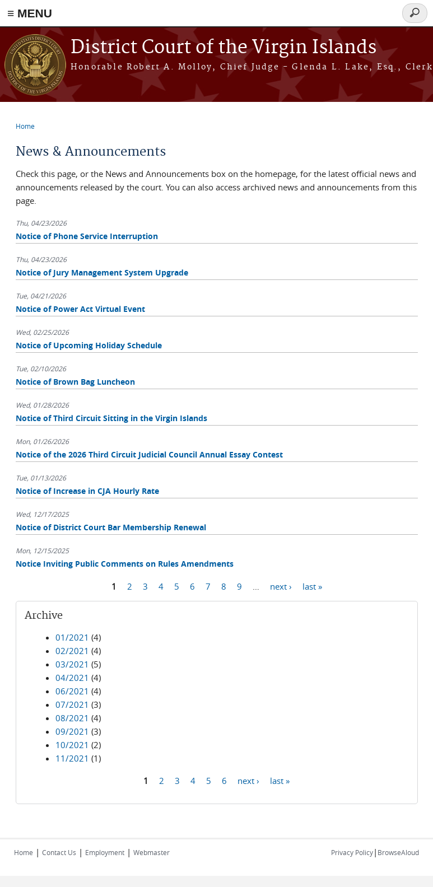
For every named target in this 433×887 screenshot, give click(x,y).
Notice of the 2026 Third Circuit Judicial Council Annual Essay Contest (149, 454)
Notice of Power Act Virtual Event (80, 309)
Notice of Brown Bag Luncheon (75, 381)
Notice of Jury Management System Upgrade (102, 272)
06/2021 (72, 691)
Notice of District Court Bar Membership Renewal (111, 527)
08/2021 (72, 717)
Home (25, 126)
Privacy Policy (352, 852)
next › (281, 585)
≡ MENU (29, 13)
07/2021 (72, 704)
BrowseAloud (398, 852)
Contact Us (59, 852)
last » (312, 585)
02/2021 (72, 650)
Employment (104, 852)
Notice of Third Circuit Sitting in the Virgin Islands (111, 418)
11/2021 (72, 758)
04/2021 (72, 677)
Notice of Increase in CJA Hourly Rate (87, 490)
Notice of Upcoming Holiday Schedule (89, 345)
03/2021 (72, 664)
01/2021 (72, 637)
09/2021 (72, 731)
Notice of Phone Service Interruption (87, 236)
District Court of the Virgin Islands (223, 47)
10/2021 (72, 744)
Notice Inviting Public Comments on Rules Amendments (125, 563)
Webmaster (151, 852)
